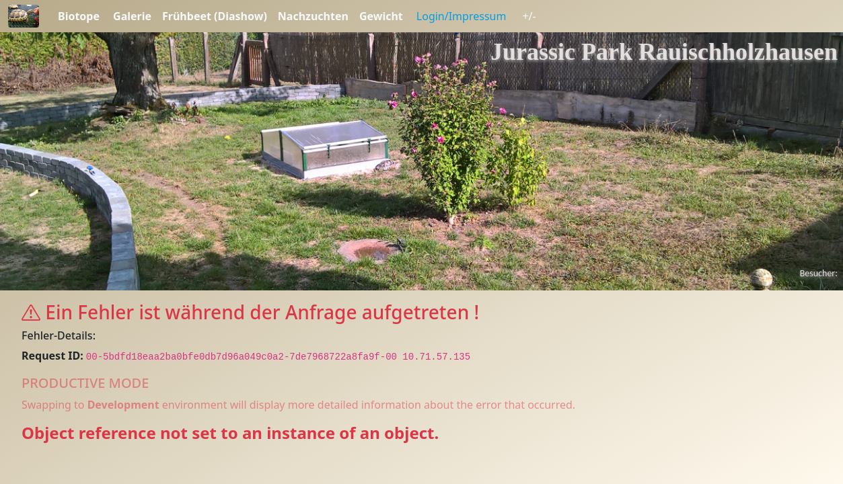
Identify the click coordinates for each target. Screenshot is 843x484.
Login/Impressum (461, 16)
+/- (529, 16)
